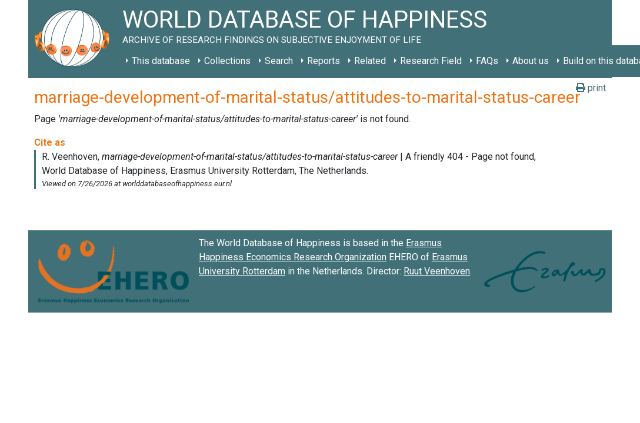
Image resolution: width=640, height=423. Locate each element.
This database (161, 60)
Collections (227, 60)
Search (279, 60)
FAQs (487, 60)
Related (370, 60)
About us (530, 60)
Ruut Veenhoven (437, 271)
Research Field (431, 60)
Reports (323, 60)
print (591, 87)
